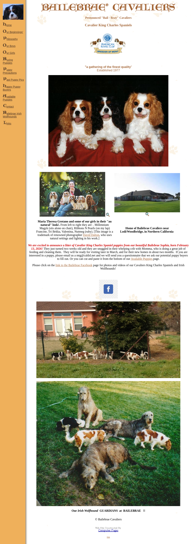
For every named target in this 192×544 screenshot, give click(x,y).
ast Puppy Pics (13, 79)
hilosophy (10, 39)
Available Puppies (142, 258)
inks (7, 123)
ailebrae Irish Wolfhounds (12, 115)
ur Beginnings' (13, 32)
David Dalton (91, 235)
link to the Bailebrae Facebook (74, 265)
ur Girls (9, 52)
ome (7, 25)
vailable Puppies (9, 98)
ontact (8, 106)
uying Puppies (8, 61)
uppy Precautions (10, 71)
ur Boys (9, 45)
